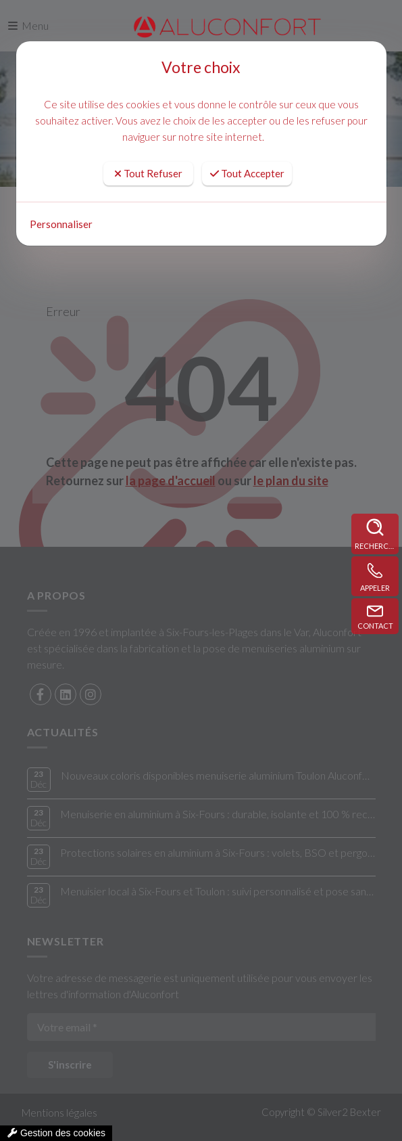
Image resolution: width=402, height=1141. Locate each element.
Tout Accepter (247, 173)
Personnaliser (61, 224)
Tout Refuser (148, 173)
